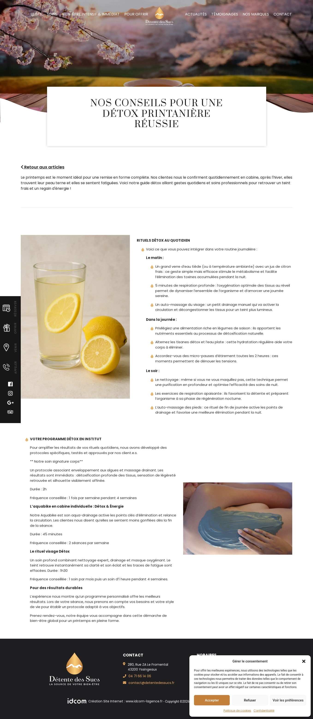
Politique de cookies (237, 711)
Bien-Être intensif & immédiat (91, 14)
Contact (283, 14)
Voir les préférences (288, 700)
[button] (303, 661)
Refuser (250, 700)
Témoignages (224, 14)
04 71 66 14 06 (139, 676)
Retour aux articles (42, 167)
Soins (52, 14)
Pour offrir (136, 14)
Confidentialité (263, 711)
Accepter (212, 700)
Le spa (36, 14)
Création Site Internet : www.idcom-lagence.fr (116, 701)
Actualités (196, 14)
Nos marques (256, 14)
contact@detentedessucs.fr (151, 682)
